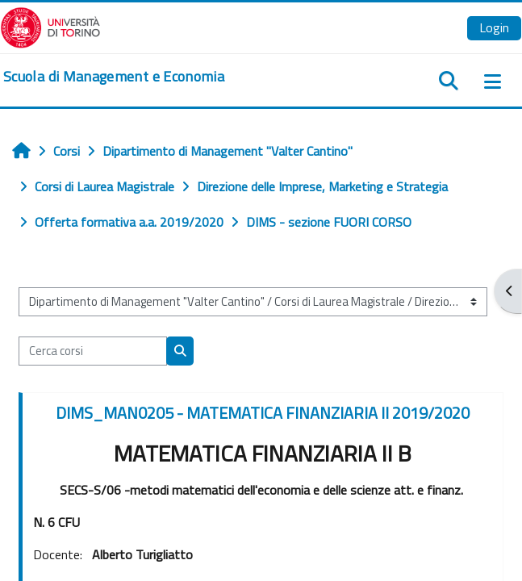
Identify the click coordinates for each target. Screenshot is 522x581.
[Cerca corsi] (93, 351)
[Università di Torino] (50, 26)
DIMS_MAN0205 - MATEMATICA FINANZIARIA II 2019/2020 (263, 412)
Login (494, 27)
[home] (113, 77)
